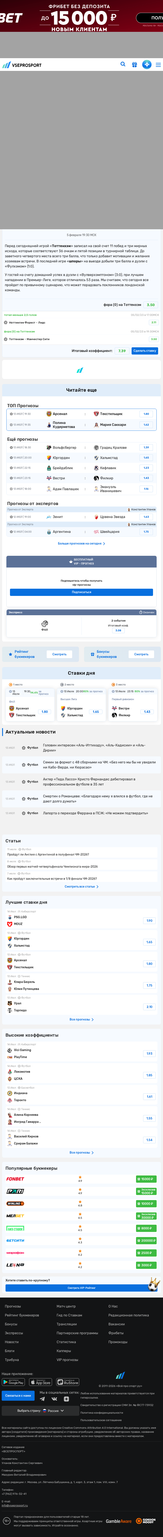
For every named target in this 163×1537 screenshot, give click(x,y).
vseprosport (22, 64)
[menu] (158, 64)
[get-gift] (134, 65)
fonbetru (81, 768)
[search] (123, 65)
